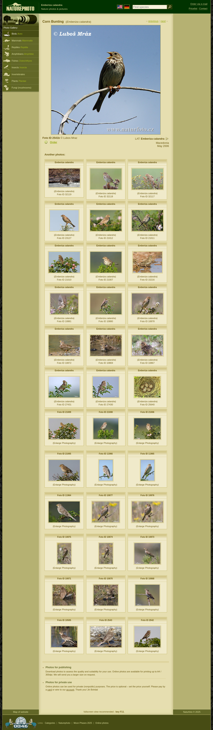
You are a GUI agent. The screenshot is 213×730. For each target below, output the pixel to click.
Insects (19, 67)
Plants (19, 81)
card (49, 689)
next (163, 21)
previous (153, 21)
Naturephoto (64, 723)
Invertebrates (18, 74)
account (70, 689)
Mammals (22, 40)
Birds (17, 33)
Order (53, 142)
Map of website (20, 712)
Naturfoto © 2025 (192, 712)
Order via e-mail (198, 4)
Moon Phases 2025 (83, 723)
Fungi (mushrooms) (21, 87)
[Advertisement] (191, 80)
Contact (203, 8)
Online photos (102, 723)
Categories (50, 723)
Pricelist (193, 8)
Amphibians (22, 54)
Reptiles (20, 47)
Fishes (22, 61)
